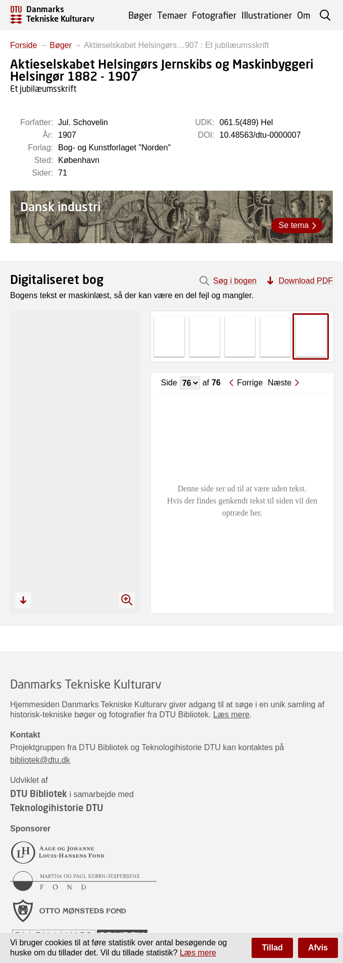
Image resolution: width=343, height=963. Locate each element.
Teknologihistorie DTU (56, 807)
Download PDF (305, 280)
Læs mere (231, 714)
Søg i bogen (235, 280)
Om (303, 15)
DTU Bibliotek (38, 793)
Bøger (140, 15)
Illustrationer (266, 15)
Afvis (318, 947)
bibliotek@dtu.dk (40, 760)
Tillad (272, 947)
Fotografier (214, 15)
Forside (23, 45)
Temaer (172, 15)
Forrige (250, 382)
